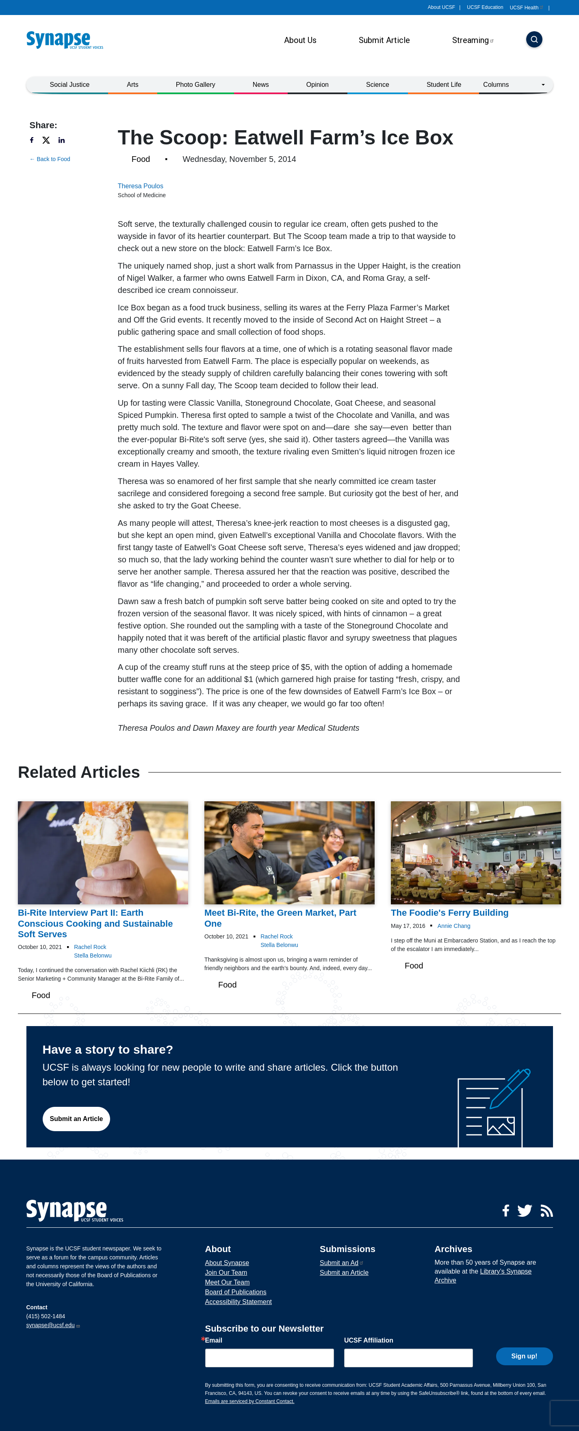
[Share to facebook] (35, 140)
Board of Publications (236, 1292)
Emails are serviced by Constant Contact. (250, 1401)
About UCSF (441, 7)
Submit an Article (76, 1118)
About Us (300, 40)
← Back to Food (50, 159)
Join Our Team (226, 1272)
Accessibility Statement (238, 1301)
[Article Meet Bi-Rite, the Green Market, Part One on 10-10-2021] (289, 865)
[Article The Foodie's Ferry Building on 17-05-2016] (476, 859)
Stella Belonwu (93, 955)
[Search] (534, 40)
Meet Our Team (227, 1282)
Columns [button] (496, 84)
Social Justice (70, 84)
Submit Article (384, 40)
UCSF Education (485, 7)
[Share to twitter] (49, 140)
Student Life (444, 84)
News (261, 84)
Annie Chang (454, 926)
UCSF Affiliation (368, 1340)
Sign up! (525, 1356)
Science (377, 84)
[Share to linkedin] (66, 140)
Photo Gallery (195, 84)
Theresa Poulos (140, 186)
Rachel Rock (90, 947)
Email (214, 1340)
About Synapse (227, 1262)
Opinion (317, 84)
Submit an (342, 1262)
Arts (132, 84)
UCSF (527, 8)
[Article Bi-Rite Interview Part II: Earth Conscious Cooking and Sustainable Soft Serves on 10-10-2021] (103, 870)
